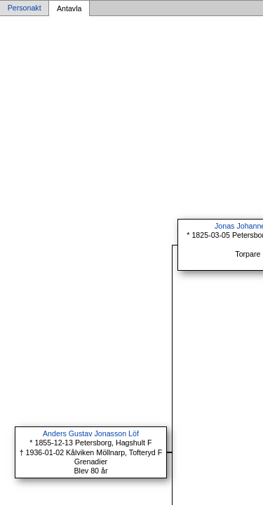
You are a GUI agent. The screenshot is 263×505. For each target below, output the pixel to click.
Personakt (24, 8)
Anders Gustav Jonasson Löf (91, 433)
